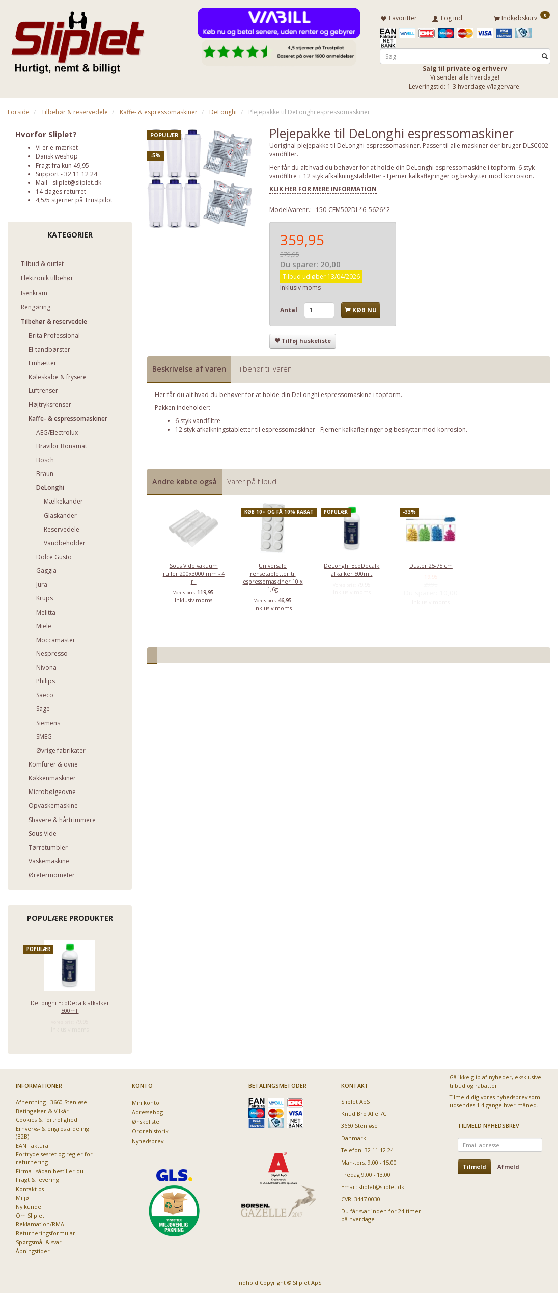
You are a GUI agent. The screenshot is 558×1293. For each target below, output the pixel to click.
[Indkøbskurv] (521, 16)
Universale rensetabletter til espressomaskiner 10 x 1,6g (273, 575)
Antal (289, 308)
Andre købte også (184, 479)
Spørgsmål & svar (39, 1240)
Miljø (22, 1195)
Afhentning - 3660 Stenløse (51, 1100)
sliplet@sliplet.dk (76, 180)
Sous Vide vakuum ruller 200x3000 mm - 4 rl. (194, 571)
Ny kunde (28, 1204)
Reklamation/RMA (40, 1222)
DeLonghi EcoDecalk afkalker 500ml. (70, 1004)
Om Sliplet (30, 1213)
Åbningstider (33, 1249)
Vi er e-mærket (57, 145)
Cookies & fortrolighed (46, 1117)
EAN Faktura (32, 1143)
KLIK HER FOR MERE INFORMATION (323, 186)
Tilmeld (474, 1164)
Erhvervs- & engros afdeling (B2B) (52, 1130)
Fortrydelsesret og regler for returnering (54, 1156)
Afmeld (508, 1164)
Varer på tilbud (251, 479)
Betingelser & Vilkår (42, 1109)
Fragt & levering (37, 1177)
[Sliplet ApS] (78, 39)
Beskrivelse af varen (189, 367)
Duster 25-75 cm (431, 563)
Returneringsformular (45, 1231)
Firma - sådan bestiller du (49, 1169)
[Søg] (545, 54)
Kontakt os (30, 1187)
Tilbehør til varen (264, 367)
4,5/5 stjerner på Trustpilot (74, 198)
